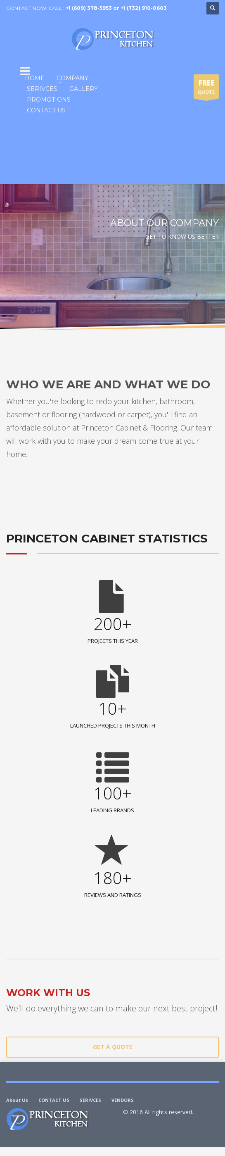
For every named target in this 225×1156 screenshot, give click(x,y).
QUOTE (206, 88)
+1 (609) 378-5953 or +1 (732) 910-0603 (116, 8)
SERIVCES (90, 1100)
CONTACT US (53, 1100)
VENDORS (122, 1100)
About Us (17, 1100)
